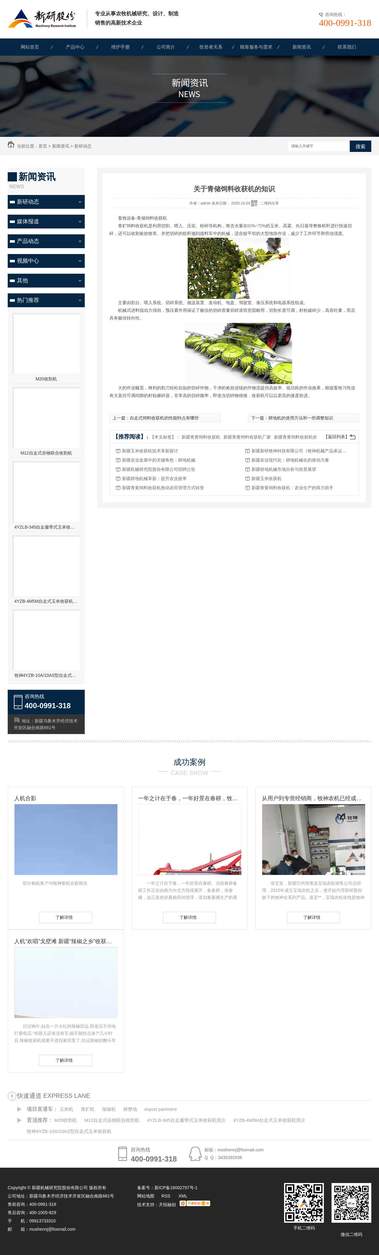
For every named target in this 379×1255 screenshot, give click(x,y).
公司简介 (166, 47)
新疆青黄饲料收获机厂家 (247, 437)
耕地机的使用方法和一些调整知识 (300, 417)
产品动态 (28, 241)
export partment (160, 1109)
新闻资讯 (301, 47)
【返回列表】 (336, 436)
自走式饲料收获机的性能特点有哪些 (164, 417)
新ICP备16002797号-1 (176, 1187)
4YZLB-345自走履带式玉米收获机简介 (46, 527)
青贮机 (88, 1109)
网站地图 (145, 1195)
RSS (166, 1195)
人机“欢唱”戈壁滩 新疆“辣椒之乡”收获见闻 (65, 941)
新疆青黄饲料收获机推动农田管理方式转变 (163, 487)
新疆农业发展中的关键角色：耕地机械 (158, 460)
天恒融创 (167, 1204)
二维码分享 (269, 203)
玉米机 (66, 1109)
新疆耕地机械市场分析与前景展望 (283, 469)
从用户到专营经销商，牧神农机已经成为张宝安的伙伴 (313, 798)
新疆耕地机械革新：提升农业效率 (154, 478)
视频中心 (28, 261)
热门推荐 (28, 300)
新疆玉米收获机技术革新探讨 (150, 450)
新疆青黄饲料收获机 (200, 437)
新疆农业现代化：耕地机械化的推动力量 (290, 460)
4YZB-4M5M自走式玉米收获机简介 (46, 601)
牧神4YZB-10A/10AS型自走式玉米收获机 (46, 675)
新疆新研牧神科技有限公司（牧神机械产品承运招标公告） (300, 450)
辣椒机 (109, 1109)
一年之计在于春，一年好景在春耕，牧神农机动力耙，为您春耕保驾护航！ (189, 798)
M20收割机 (46, 378)
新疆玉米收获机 (266, 478)
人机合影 (25, 798)
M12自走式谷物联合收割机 (46, 453)
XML (182, 1195)
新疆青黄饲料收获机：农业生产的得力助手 (292, 487)
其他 (22, 280)
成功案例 (189, 762)
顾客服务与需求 (256, 47)
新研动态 (83, 146)
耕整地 (130, 1109)
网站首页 (30, 47)
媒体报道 (28, 221)
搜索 (360, 146)
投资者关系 (210, 47)
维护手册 (120, 47)
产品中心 (75, 47)
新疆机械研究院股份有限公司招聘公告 (158, 469)
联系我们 (347, 47)
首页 (43, 146)
